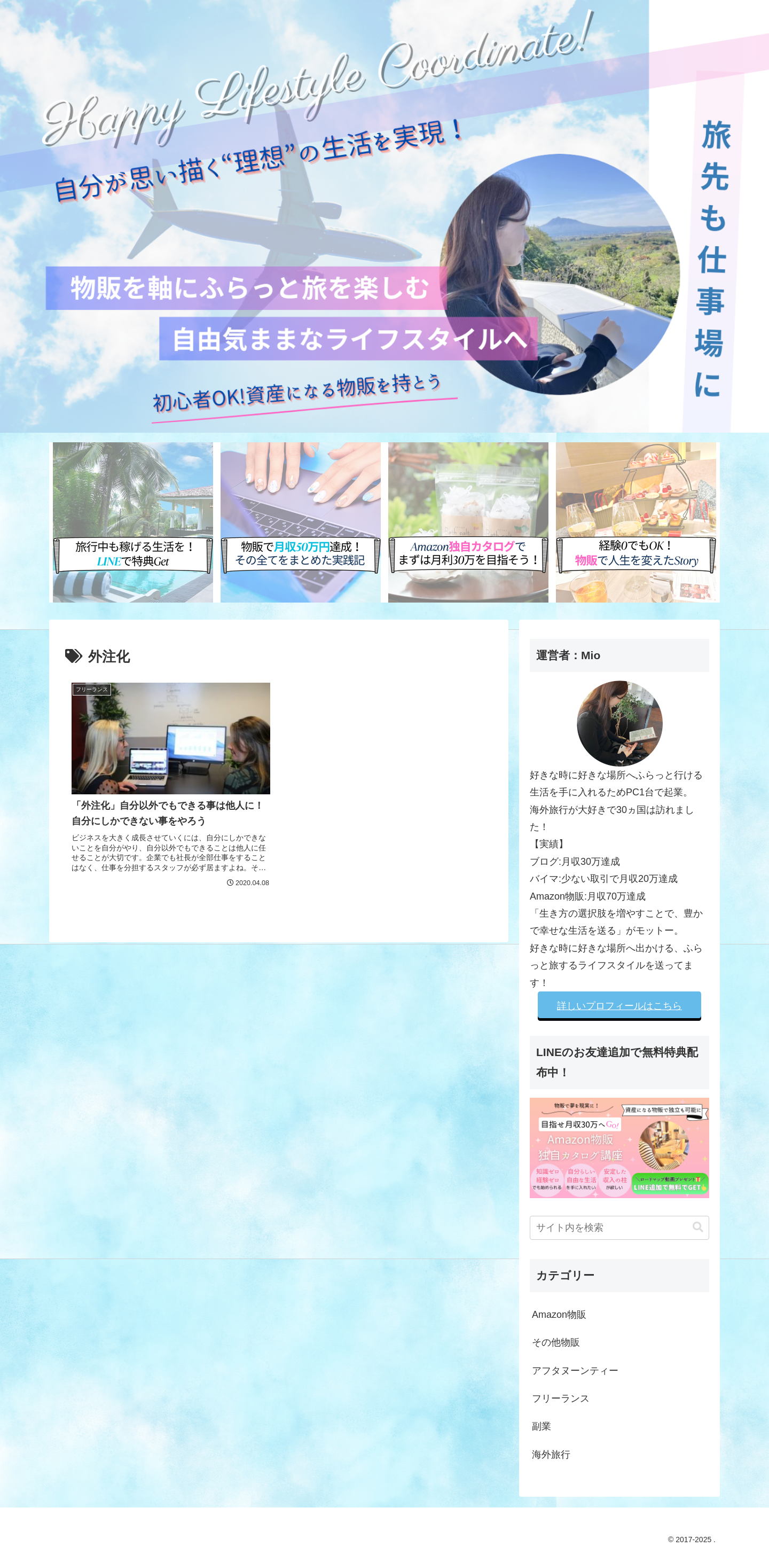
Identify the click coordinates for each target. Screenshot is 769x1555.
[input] (619, 1228)
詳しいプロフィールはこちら (619, 1006)
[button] (698, 1227)
